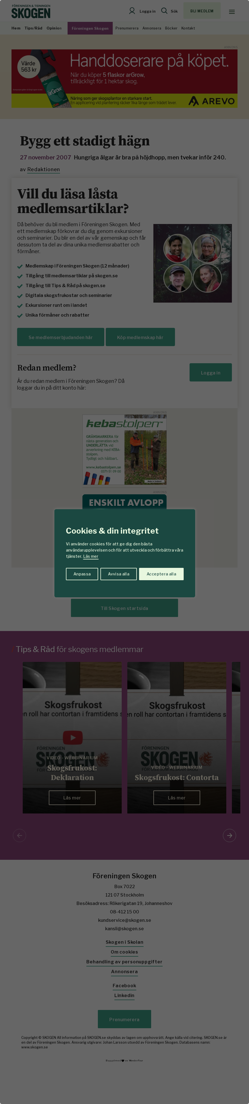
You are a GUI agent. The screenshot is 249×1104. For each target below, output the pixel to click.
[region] (124, 552)
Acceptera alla (161, 574)
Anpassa (82, 574)
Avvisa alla (118, 574)
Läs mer (90, 556)
